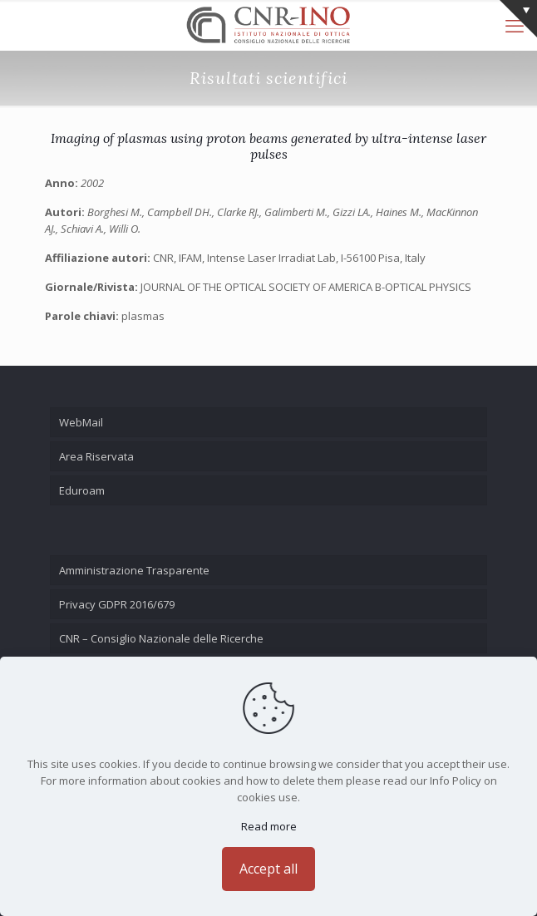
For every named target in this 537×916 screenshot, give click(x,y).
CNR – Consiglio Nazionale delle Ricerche (161, 638)
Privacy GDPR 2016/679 (117, 604)
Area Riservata (96, 456)
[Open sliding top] (518, 18)
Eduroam (82, 490)
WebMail (81, 422)
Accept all (268, 868)
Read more (269, 826)
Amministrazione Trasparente (134, 570)
